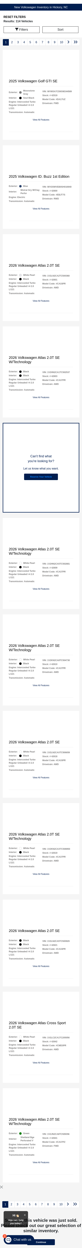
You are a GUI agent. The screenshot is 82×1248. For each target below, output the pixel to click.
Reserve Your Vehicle (41, 477)
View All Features (41, 120)
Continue (41, 1242)
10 (61, 42)
